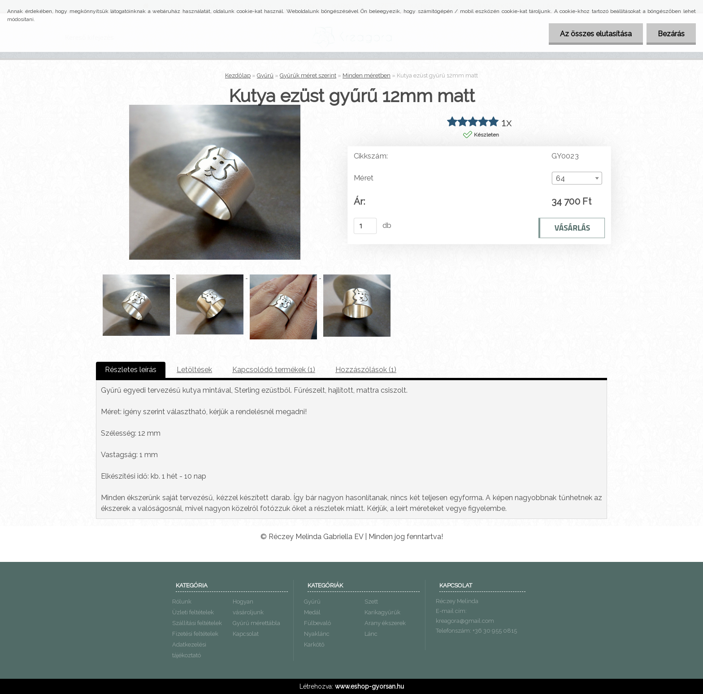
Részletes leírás (130, 369)
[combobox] (576, 177)
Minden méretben (367, 75)
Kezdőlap (238, 75)
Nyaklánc (317, 633)
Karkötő (314, 644)
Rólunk (181, 601)
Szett (371, 601)
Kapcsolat (246, 633)
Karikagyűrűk (382, 612)
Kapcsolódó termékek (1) (273, 369)
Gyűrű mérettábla (256, 623)
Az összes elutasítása (596, 34)
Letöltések (194, 369)
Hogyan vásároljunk (248, 607)
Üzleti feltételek (193, 612)
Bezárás (671, 34)
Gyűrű (265, 75)
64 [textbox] (560, 178)
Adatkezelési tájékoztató (189, 650)
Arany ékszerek (385, 623)
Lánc (371, 633)
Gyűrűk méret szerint (308, 75)
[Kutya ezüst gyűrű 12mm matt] (214, 108)
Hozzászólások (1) (365, 369)
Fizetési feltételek (195, 633)
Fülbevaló (317, 623)
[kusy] (365, 226)
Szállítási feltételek (197, 623)
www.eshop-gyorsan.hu (369, 686)
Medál (312, 612)
